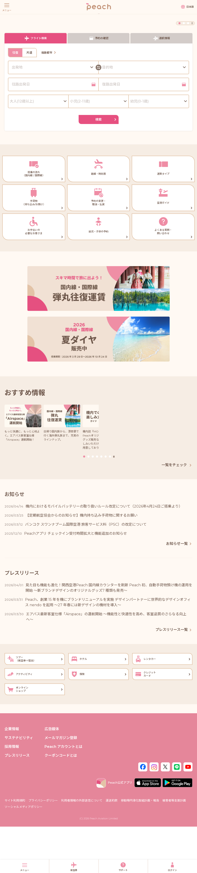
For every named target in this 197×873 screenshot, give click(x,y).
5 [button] (101, 503)
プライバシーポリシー (43, 847)
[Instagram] (154, 813)
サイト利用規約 (15, 847)
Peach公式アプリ (114, 829)
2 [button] (184, 70)
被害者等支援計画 (174, 847)
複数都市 (49, 99)
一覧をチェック (177, 511)
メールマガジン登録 (61, 784)
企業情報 (12, 775)
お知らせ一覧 (179, 590)
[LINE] (176, 813)
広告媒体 (52, 775)
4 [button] (97, 503)
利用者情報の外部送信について (81, 847)
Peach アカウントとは (63, 793)
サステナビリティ (19, 784)
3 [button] (188, 70)
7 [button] (110, 503)
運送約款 (111, 847)
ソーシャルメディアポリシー (23, 853)
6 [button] (106, 503)
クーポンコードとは (61, 802)
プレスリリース (17, 802)
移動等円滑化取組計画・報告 (140, 847)
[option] (98, 40)
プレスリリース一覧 (173, 676)
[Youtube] (187, 813)
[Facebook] (142, 813)
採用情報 (12, 793)
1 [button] (179, 70)
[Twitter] (165, 813)
